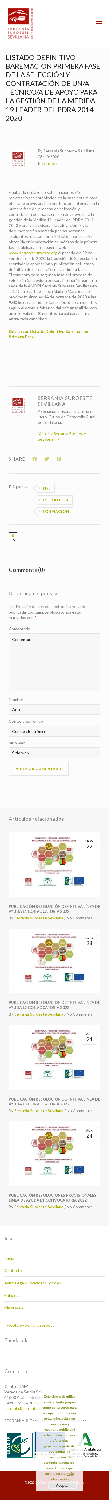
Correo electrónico (26, 721)
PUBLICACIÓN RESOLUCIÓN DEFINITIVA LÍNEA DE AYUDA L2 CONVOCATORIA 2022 (54, 1005)
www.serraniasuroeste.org (33, 252)
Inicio (9, 1258)
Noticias (49, 163)
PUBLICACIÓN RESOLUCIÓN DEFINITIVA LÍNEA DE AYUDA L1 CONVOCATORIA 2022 (54, 909)
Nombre (16, 699)
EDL (47, 488)
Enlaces (11, 1295)
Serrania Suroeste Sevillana (38, 917)
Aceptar (62, 1485)
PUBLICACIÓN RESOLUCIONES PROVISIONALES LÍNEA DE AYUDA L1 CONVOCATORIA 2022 (53, 1197)
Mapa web (13, 1307)
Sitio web (17, 742)
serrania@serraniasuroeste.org (32, 1408)
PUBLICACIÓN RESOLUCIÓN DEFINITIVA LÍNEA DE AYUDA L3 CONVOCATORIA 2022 (54, 1101)
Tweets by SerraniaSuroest (29, 1325)
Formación (56, 511)
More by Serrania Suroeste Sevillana (62, 436)
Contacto (13, 1270)
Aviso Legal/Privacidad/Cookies (32, 1282)
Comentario (19, 628)
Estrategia (56, 500)
